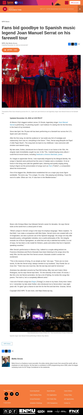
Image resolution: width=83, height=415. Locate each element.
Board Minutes (51, 391)
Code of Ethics (68, 391)
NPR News (5, 21)
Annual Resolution (35, 399)
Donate (76, 3)
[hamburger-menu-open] (4, 2)
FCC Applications (52, 395)
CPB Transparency (52, 403)
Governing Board (34, 391)
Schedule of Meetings (36, 403)
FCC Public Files (51, 399)
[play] (4, 9)
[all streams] (80, 9)
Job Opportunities (69, 399)
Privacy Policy (68, 395)
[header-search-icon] (66, 2)
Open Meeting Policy (36, 395)
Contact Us (67, 403)
